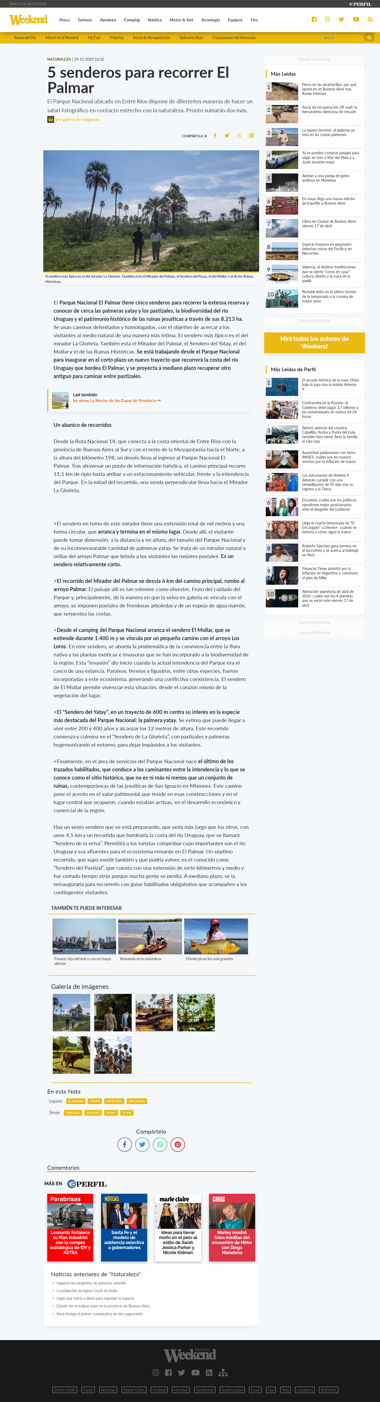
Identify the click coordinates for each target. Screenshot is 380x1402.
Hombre (181, 1390)
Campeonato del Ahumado (234, 37)
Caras (88, 1390)
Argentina (137, 1101)
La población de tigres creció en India (86, 1290)
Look (255, 1390)
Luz (271, 1390)
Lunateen (305, 1390)
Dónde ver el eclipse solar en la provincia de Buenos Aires (103, 1306)
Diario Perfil (64, 1390)
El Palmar (75, 1101)
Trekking (73, 1112)
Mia (285, 1390)
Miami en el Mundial (61, 37)
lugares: (56, 1101)
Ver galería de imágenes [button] (73, 119)
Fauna (111, 1112)
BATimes (328, 1390)
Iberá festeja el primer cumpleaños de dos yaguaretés (99, 1314)
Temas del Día (25, 37)
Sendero (93, 1112)
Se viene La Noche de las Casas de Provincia (115, 400)
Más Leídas (283, 74)
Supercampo (232, 1390)
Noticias (108, 1390)
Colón (95, 1101)
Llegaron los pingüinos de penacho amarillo (91, 1283)
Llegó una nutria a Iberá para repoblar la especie (95, 1298)
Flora (126, 1112)
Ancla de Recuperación (151, 37)
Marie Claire (134, 1390)
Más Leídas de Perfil (293, 369)
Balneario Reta (191, 37)
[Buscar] (342, 37)
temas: (54, 1112)
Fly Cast (94, 37)
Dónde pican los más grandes (209, 958)
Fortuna (159, 1390)
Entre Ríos (114, 1101)
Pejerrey (117, 37)
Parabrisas (204, 1390)
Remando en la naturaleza (140, 958)
